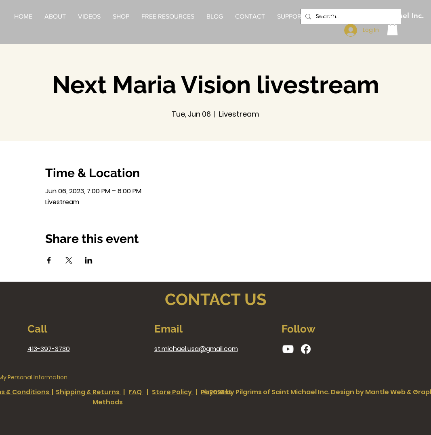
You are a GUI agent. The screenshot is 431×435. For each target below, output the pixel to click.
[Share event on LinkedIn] (89, 260)
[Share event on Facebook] (49, 260)
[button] (167, 16)
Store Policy (172, 392)
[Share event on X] (69, 260)
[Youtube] (288, 349)
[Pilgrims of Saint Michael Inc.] (372, 16)
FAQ (135, 392)
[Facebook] (305, 349)
